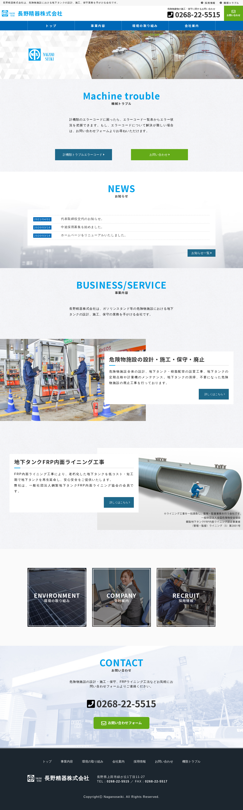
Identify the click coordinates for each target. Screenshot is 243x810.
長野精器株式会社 (32, 13)
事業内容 (98, 25)
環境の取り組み (145, 25)
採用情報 (210, 2)
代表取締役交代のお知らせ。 (82, 218)
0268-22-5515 (197, 14)
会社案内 (192, 25)
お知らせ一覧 (200, 253)
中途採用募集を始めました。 (82, 227)
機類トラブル (231, 2)
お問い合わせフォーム (125, 722)
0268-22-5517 (156, 781)
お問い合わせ (164, 761)
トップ (51, 25)
